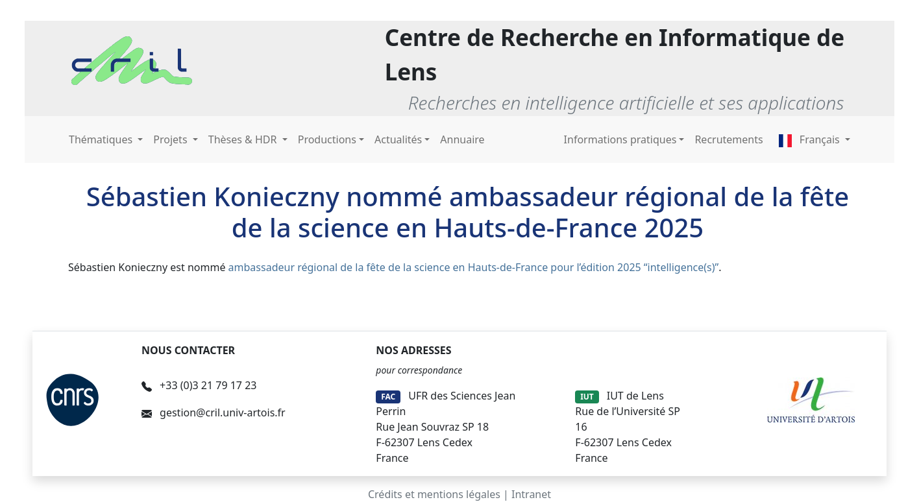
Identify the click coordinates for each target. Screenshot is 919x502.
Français (810, 139)
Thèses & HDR (244, 139)
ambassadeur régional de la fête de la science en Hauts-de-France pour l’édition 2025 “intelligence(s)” (473, 267)
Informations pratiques (620, 139)
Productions (327, 139)
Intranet (531, 494)
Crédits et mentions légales (434, 494)
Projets (171, 139)
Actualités (398, 139)
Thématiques (102, 139)
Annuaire (462, 139)
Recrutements (728, 139)
